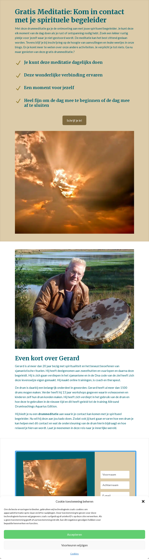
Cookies (74, 553)
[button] (143, 501)
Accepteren (74, 534)
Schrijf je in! (74, 120)
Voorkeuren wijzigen (74, 545)
